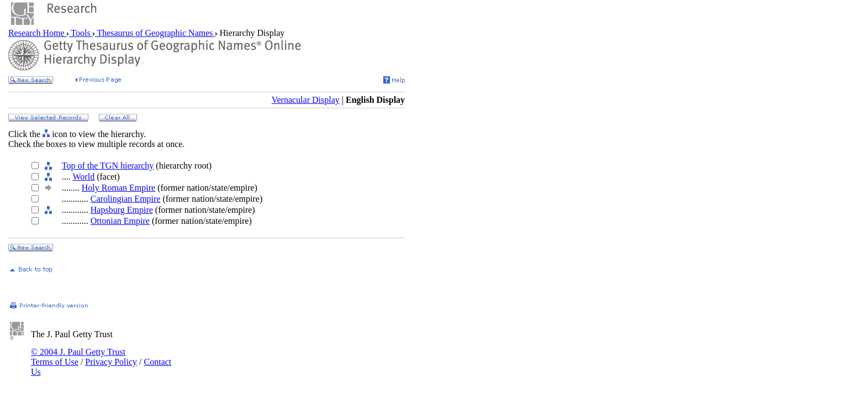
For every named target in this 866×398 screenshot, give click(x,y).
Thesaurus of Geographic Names (155, 33)
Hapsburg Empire (122, 209)
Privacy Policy (111, 361)
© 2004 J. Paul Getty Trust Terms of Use (78, 356)
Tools (81, 33)
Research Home (37, 33)
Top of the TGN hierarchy (108, 165)
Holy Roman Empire (118, 187)
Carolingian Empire (126, 198)
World (84, 176)
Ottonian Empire (120, 221)
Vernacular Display (306, 99)
